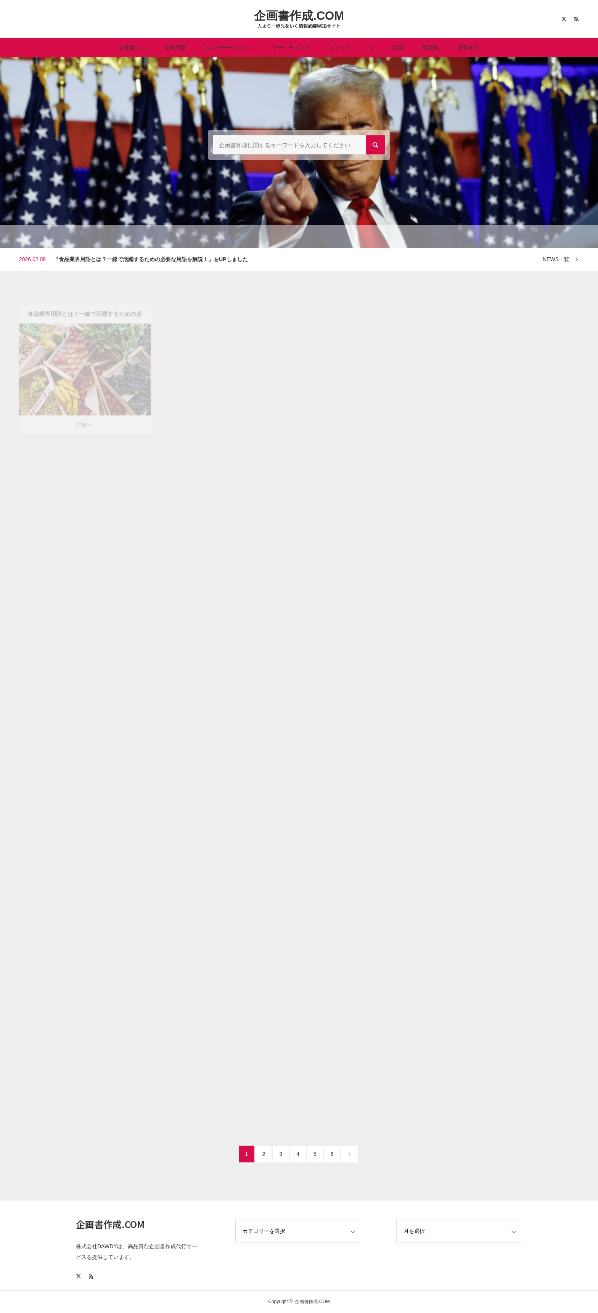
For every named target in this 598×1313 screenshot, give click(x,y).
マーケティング (291, 48)
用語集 (431, 48)
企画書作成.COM (299, 15)
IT (371, 48)
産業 (398, 48)
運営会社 (468, 48)
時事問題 (175, 48)
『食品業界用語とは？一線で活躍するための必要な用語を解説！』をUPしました (150, 259)
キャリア (339, 48)
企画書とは (132, 48)
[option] (299, 259)
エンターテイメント (229, 48)
